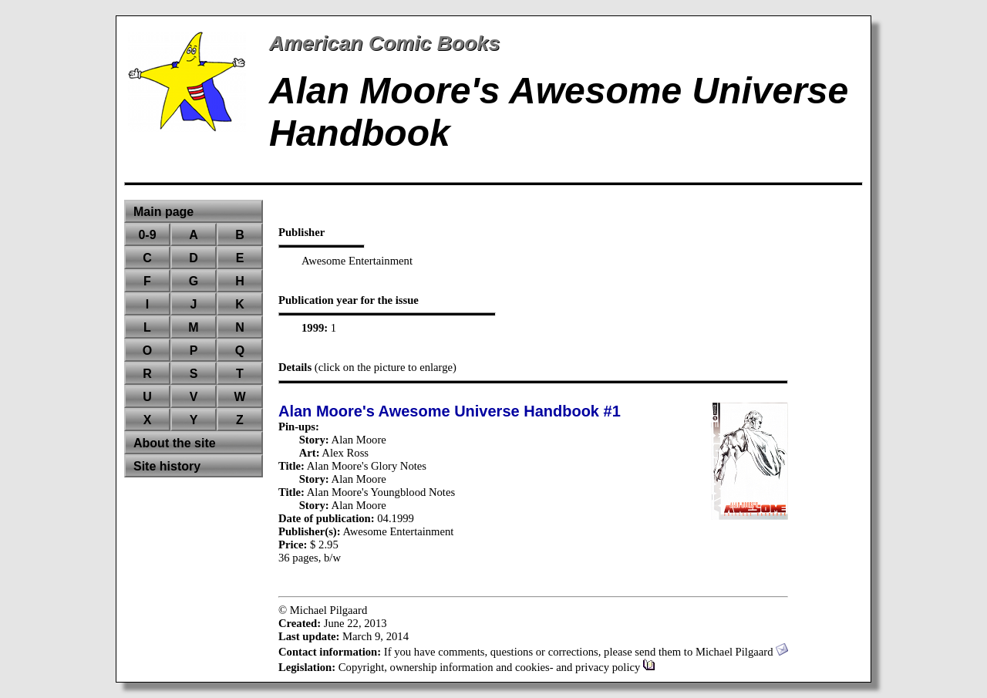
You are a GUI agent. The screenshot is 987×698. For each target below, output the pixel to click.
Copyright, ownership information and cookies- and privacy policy (497, 667)
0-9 (147, 234)
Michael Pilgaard (742, 652)
